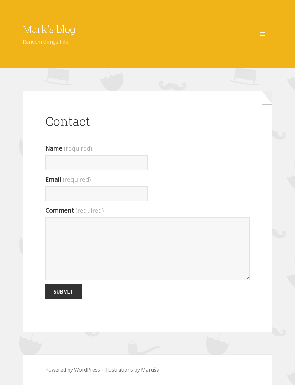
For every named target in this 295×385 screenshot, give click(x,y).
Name (68, 148)
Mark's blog (49, 29)
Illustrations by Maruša (131, 369)
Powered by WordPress (72, 369)
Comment (74, 210)
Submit (63, 291)
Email (68, 179)
